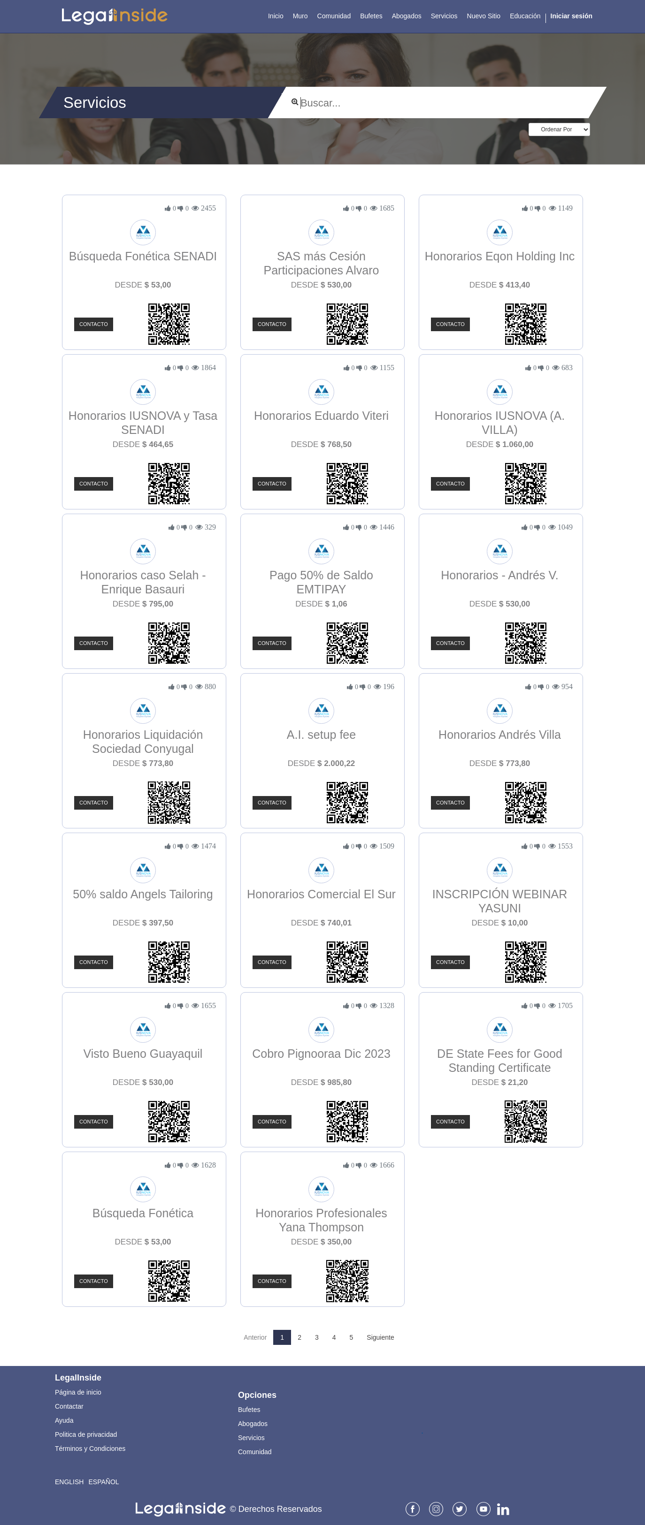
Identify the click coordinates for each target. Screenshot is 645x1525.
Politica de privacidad (86, 1434)
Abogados (253, 1423)
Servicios (251, 1438)
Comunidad (255, 1452)
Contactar (69, 1406)
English (69, 1482)
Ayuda (64, 1420)
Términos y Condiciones (90, 1448)
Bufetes (249, 1409)
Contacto (93, 324)
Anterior (255, 1337)
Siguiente (380, 1337)
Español (103, 1482)
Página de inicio (78, 1392)
